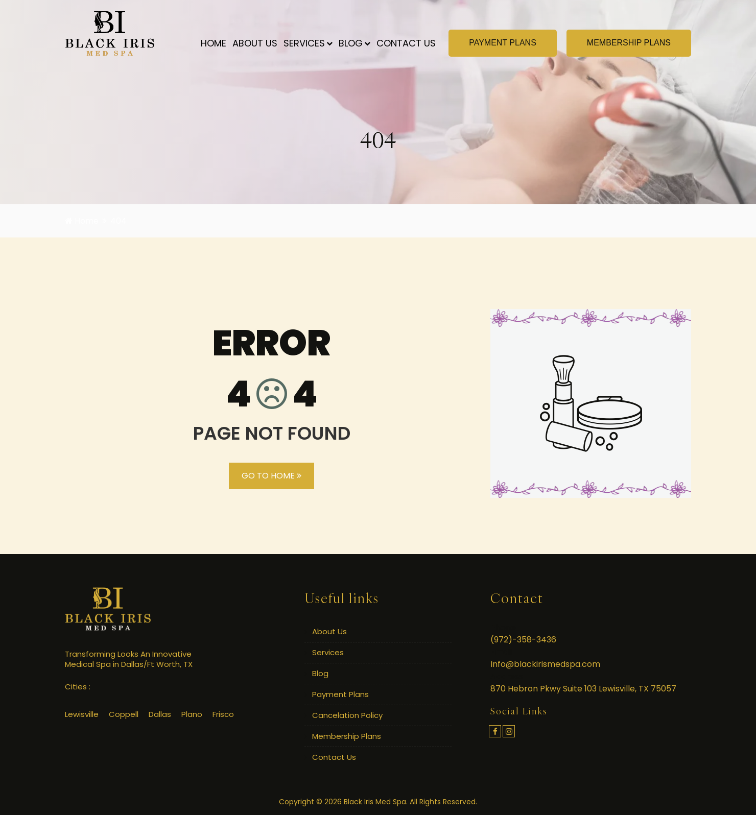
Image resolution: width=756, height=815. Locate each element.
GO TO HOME (271, 476)
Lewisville (82, 714)
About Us (254, 43)
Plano (191, 714)
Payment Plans (340, 694)
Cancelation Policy (347, 715)
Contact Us (406, 43)
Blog (354, 43)
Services (308, 43)
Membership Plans (346, 736)
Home (213, 43)
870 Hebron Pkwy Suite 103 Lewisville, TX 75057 (583, 688)
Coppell (123, 714)
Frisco (223, 714)
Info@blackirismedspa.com (545, 664)
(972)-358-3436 (523, 639)
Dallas (160, 714)
